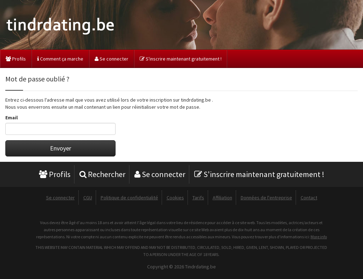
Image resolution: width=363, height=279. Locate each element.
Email (11, 117)
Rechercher (102, 174)
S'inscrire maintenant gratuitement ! (181, 59)
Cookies (175, 197)
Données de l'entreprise (266, 197)
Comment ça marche (60, 59)
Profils (16, 59)
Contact (309, 197)
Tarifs (198, 197)
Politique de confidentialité (129, 197)
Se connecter (111, 59)
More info (319, 236)
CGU (87, 197)
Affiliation (222, 197)
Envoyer (60, 148)
